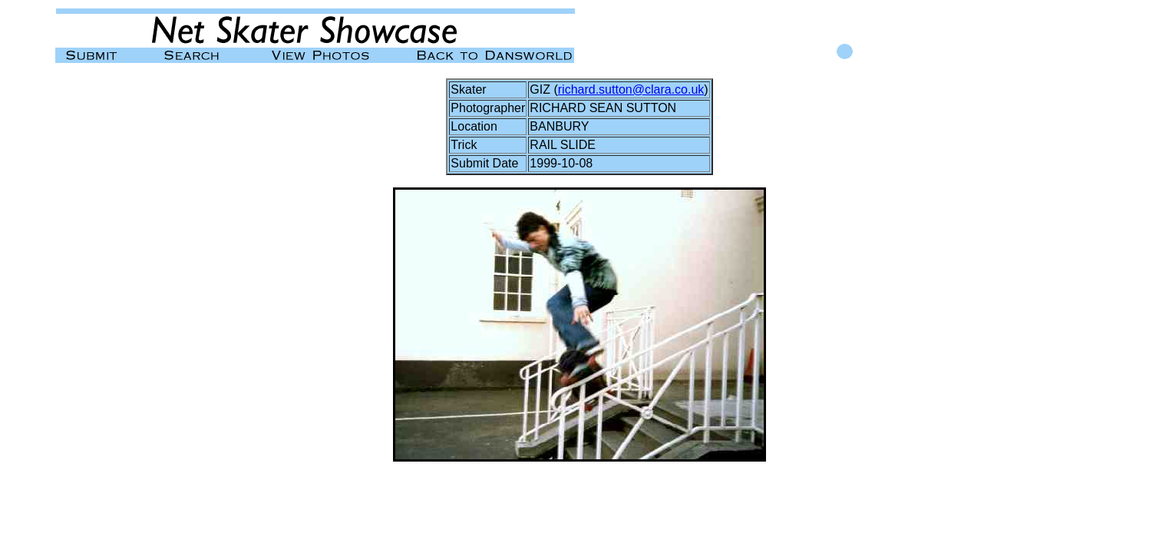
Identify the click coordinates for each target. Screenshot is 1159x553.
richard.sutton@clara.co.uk (631, 89)
